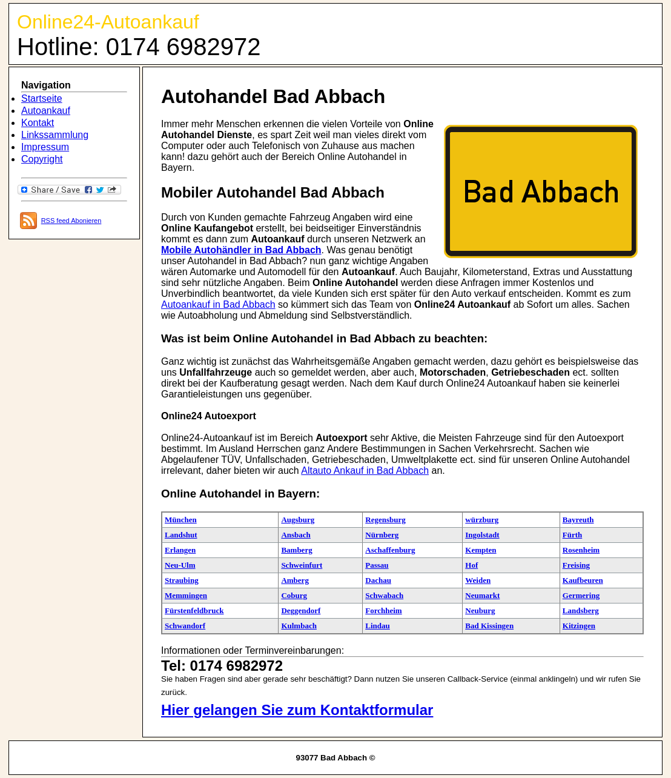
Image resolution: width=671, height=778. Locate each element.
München (181, 519)
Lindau (377, 625)
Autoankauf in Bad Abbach (218, 304)
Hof (471, 565)
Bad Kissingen (489, 625)
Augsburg (297, 519)
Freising (576, 565)
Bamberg (296, 549)
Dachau (378, 580)
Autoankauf (45, 110)
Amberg (295, 580)
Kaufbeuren (583, 580)
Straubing (182, 580)
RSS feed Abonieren (71, 220)
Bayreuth (578, 519)
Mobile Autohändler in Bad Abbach (241, 250)
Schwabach (384, 595)
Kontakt (37, 123)
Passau (376, 565)
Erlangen (180, 549)
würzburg (481, 519)
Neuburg (480, 610)
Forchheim (383, 610)
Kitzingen (579, 625)
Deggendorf (300, 610)
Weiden (478, 580)
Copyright (41, 159)
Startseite (41, 98)
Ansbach (295, 534)
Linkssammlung (54, 135)
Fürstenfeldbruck (194, 610)
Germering (581, 595)
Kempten (480, 549)
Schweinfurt (301, 565)
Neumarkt (482, 595)
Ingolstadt (482, 534)
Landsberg (581, 610)
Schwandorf (185, 625)
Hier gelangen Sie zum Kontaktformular (297, 710)
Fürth (573, 534)
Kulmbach (299, 625)
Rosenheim (581, 549)
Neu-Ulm (180, 565)
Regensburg (385, 519)
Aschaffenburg (390, 549)
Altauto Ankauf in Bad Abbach (365, 470)
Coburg (294, 595)
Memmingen (186, 595)
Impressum (45, 147)
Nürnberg (381, 534)
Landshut (181, 534)
